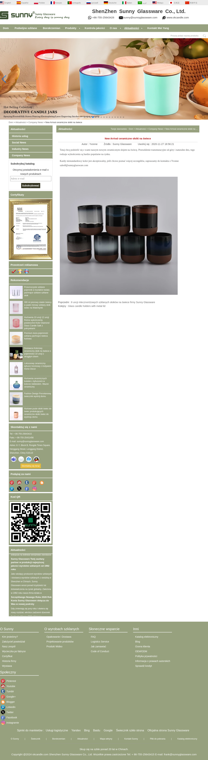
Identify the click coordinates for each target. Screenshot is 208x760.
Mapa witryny (106, 739)
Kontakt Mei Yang (158, 28)
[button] (84, 117)
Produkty (70, 28)
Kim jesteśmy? (10, 636)
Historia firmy (9, 661)
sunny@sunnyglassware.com (140, 17)
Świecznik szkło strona (130, 730)
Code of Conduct (100, 651)
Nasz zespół (8, 646)
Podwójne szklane (26, 28)
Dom (6, 28)
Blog (137, 641)
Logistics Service (100, 641)
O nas (113, 28)
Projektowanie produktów (59, 641)
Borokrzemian (51, 28)
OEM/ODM (141, 651)
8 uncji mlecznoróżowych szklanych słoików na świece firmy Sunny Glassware (113, 302)
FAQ (93, 636)
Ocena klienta (142, 646)
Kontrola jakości (95, 28)
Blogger (9, 701)
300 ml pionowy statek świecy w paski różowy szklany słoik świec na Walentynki (37, 305)
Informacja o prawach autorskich (152, 661)
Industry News (20, 149)
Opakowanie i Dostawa (58, 636)
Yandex (76, 730)
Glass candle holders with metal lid (87, 306)
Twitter (9, 712)
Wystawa (7, 666)
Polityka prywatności (146, 656)
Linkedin (9, 707)
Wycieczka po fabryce (14, 651)
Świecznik (35, 739)
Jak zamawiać (98, 646)
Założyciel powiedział (13, 641)
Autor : (85, 144)
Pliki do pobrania (157, 739)
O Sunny (15, 739)
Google (108, 730)
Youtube (9, 686)
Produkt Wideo (54, 646)
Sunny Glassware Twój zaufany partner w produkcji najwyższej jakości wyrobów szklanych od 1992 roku (30, 565)
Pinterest (9, 681)
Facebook (9, 717)
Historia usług (20, 136)
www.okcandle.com (178, 17)
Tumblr (9, 691)
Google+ (9, 696)
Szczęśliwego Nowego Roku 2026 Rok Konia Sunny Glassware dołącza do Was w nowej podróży (31, 602)
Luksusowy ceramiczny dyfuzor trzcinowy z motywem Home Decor (37, 366)
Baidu (96, 730)
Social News (19, 142)
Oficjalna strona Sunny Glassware (168, 730)
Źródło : (108, 144)
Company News (35, 122)
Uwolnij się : (144, 144)
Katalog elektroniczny (146, 636)
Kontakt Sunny (131, 739)
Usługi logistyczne (57, 730)
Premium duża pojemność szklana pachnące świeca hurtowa (36, 336)
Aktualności (131, 28)
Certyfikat (7, 656)
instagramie (9, 722)
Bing (87, 730)
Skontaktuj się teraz (31, 466)
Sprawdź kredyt (143, 666)
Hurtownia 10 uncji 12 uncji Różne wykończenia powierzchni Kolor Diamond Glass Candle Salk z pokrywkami (36, 323)
